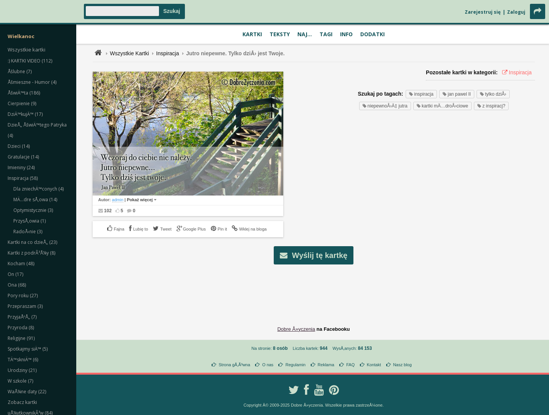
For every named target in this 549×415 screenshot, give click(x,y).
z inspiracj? (491, 106)
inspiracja (421, 94)
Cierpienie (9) (22, 103)
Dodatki (372, 34)
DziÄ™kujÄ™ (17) (25, 114)
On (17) (15, 274)
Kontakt (374, 364)
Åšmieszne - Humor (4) (32, 82)
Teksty (280, 34)
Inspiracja (167, 53)
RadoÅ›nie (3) (27, 231)
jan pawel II (457, 94)
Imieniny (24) (21, 167)
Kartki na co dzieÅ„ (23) (32, 242)
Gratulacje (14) (23, 157)
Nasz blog (402, 364)
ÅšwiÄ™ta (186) (24, 93)
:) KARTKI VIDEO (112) (30, 61)
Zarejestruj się (483, 12)
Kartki (252, 34)
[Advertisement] (314, 289)
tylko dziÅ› (493, 94)
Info (346, 34)
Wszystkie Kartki (129, 53)
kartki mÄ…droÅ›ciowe (442, 106)
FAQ (350, 364)
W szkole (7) (20, 381)
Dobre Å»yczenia (296, 329)
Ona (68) (17, 285)
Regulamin (296, 364)
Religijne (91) (21, 338)
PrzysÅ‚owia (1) (29, 221)
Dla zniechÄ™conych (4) (38, 189)
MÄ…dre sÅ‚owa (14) (35, 199)
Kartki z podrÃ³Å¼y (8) (31, 253)
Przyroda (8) (21, 327)
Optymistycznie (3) (33, 210)
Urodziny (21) (22, 370)
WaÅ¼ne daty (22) (27, 391)
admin (118, 199)
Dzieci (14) (19, 146)
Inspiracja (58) (23, 178)
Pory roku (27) (23, 295)
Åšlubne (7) (20, 71)
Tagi (325, 34)
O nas (267, 364)
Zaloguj (516, 12)
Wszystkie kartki (26, 49)
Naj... (304, 34)
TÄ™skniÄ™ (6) (23, 359)
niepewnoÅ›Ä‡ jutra (385, 106)
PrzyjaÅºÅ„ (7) (22, 317)
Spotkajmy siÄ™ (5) (28, 349)
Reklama (326, 364)
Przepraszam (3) (25, 306)
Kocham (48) (21, 263)
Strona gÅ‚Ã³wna (234, 364)
